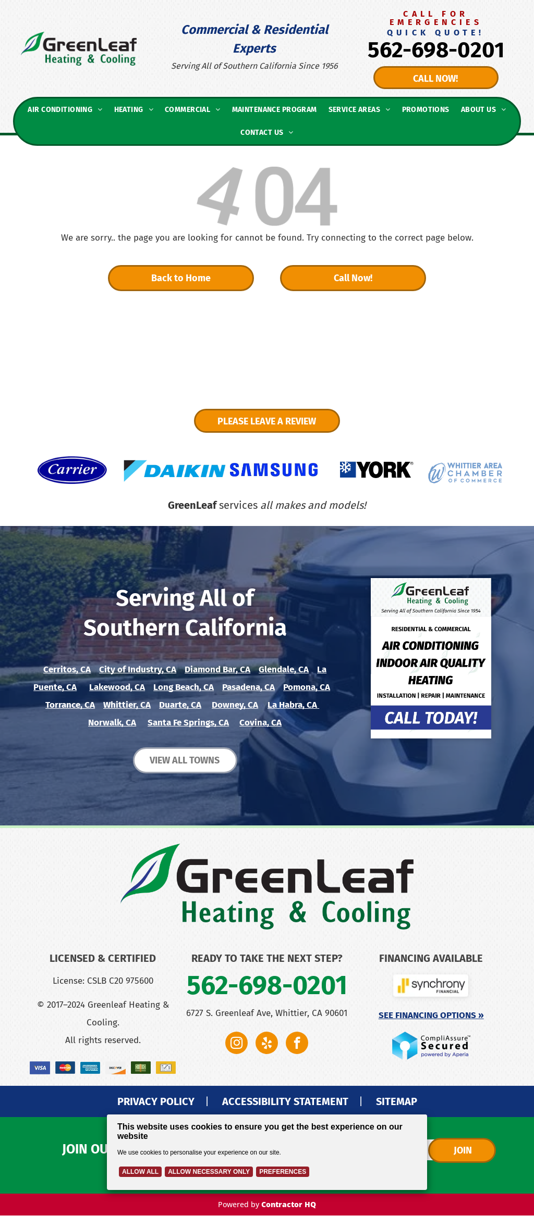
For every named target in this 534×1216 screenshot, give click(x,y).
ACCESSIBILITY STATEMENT (285, 1101)
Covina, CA (260, 722)
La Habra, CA (292, 704)
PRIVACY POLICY (156, 1101)
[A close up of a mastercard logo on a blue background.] (65, 1067)
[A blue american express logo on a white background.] (90, 1067)
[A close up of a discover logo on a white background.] (115, 1067)
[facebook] (297, 1044)
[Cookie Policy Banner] (267, 1152)
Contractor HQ (288, 1204)
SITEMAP (396, 1101)
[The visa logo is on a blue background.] (40, 1067)
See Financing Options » (431, 1015)
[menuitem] (65, 109)
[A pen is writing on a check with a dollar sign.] (166, 1067)
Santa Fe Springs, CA (188, 722)
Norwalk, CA (112, 722)
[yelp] (267, 1044)
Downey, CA (235, 704)
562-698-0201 (436, 50)
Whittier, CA (127, 704)
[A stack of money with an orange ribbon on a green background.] (141, 1067)
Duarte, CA (180, 704)
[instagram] (236, 1044)
